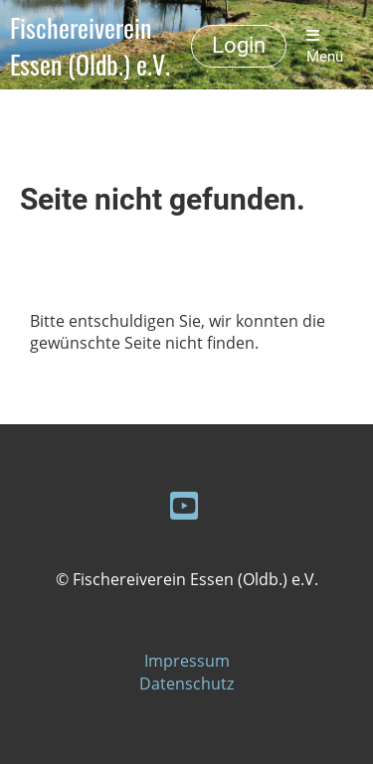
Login (239, 45)
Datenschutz (186, 683)
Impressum (187, 661)
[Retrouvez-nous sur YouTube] (184, 505)
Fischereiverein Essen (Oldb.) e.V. (90, 46)
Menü (324, 47)
